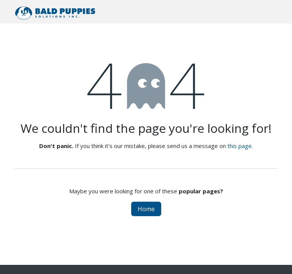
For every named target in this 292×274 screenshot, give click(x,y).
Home (146, 209)
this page (239, 146)
